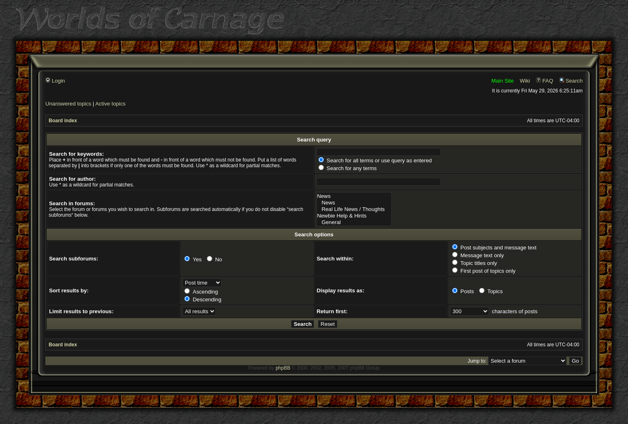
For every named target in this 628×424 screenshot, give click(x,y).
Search (571, 81)
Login (55, 81)
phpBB (283, 368)
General (354, 222)
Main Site (502, 81)
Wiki (525, 81)
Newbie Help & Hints (354, 216)
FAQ (544, 81)
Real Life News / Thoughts (354, 209)
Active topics (110, 104)
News (354, 196)
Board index (63, 120)
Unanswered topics (68, 104)
